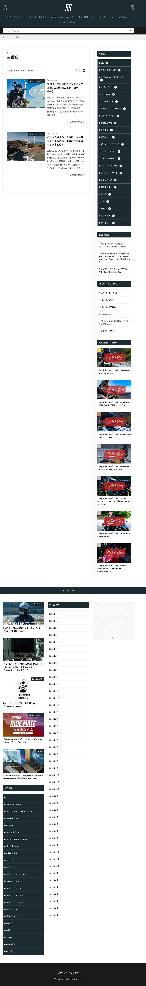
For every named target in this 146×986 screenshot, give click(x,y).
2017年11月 (54, 859)
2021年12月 (54, 621)
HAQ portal (76, 979)
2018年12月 (54, 775)
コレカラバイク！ (110, 151)
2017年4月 (53, 908)
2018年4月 (53, 824)
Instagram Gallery (67, 22)
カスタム (70, 17)
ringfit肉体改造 (109, 101)
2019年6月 (53, 733)
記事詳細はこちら (76, 122)
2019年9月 (53, 712)
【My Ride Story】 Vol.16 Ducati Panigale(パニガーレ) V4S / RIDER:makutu (112, 568)
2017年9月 (53, 873)
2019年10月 (54, 705)
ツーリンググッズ (110, 158)
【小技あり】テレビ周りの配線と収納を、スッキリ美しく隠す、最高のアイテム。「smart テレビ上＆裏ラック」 (114, 257)
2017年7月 (53, 887)
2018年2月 (53, 838)
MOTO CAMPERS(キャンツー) (113, 78)
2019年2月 (53, 761)
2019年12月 (54, 691)
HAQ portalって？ (99, 17)
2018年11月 (54, 782)
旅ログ (106, 194)
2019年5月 (53, 740)
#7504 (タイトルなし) (108, 293)
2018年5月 (53, 817)
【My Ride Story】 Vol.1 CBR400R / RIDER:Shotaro (113, 535)
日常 (105, 201)
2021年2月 (53, 635)
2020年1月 (53, 684)
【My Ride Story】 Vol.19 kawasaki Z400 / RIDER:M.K (113, 371)
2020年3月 (53, 670)
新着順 (9, 70)
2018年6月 (53, 810)
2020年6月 (53, 656)
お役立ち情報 (82, 17)
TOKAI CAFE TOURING (113, 108)
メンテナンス (109, 180)
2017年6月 (53, 894)
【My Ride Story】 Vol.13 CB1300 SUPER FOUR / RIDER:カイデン (113, 404)
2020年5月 (53, 663)
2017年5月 (53, 901)
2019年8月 (53, 719)
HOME (7, 37)
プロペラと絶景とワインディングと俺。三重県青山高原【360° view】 (65, 88)
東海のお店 (108, 215)
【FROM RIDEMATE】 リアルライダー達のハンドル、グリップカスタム (23, 741)
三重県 (16, 37)
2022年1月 (53, 614)
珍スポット (108, 223)
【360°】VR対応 (110, 115)
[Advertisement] (114, 619)
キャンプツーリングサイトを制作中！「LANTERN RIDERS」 (113, 270)
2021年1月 (53, 642)
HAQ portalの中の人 (119, 17)
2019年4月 (53, 747)
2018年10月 (54, 789)
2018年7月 (53, 803)
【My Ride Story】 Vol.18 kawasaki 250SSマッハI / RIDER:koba (113, 468)
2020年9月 (53, 649)
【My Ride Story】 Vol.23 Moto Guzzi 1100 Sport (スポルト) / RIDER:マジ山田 (114, 501)
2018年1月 (53, 845)
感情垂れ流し (109, 187)
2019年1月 (53, 768)
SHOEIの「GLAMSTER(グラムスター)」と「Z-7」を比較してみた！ (113, 245)
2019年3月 (53, 754)
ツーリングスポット (38, 81)
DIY (104, 63)
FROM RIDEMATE (111, 70)
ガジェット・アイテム (36, 17)
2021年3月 (53, 628)
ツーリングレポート (14, 17)
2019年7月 (53, 726)
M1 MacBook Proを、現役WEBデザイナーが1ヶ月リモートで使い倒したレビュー (23, 777)
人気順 (16, 70)
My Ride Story (56, 17)
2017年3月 (53, 915)
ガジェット (108, 137)
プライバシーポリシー (108, 331)
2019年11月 (54, 698)
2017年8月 (53, 880)
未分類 (106, 208)
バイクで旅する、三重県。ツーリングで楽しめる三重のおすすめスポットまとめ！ (65, 141)
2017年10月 (54, 866)
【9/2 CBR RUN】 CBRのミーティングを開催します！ (114, 322)
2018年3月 (53, 831)
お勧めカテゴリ (27, 70)
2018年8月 (53, 796)
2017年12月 (54, 852)
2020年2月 (53, 677)
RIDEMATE (108, 94)
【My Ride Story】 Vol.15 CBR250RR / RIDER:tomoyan (114, 436)
